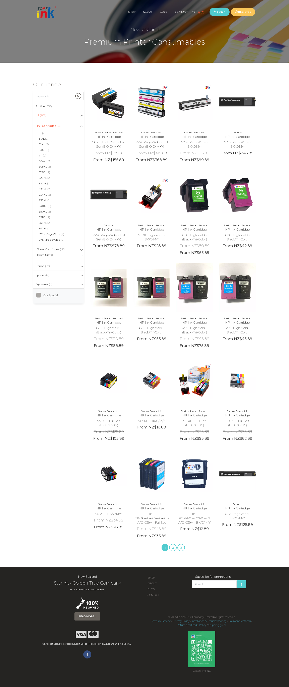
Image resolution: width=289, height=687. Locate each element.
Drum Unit (45, 255)
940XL (45, 206)
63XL (44, 149)
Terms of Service (161, 621)
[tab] (58, 106)
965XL (45, 228)
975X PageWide (51, 234)
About (148, 11)
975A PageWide (51, 239)
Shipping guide (217, 625)
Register (243, 11)
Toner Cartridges (51, 249)
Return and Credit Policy (191, 625)
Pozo (208, 671)
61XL (43, 138)
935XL (45, 200)
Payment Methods (240, 621)
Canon (43, 266)
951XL (44, 217)
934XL (45, 194)
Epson (42, 275)
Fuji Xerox (44, 284)
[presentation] (222, 596)
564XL (45, 161)
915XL (44, 172)
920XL (45, 177)
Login (220, 11)
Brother (44, 106)
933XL (45, 189)
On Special (48, 295)
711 (42, 155)
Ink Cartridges (49, 125)
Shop (132, 11)
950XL (45, 211)
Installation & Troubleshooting (209, 621)
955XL (45, 222)
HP (41, 115)
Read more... (87, 616)
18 (42, 133)
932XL (44, 183)
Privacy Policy (181, 621)
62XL (44, 144)
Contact (181, 11)
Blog (163, 11)
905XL (45, 166)
